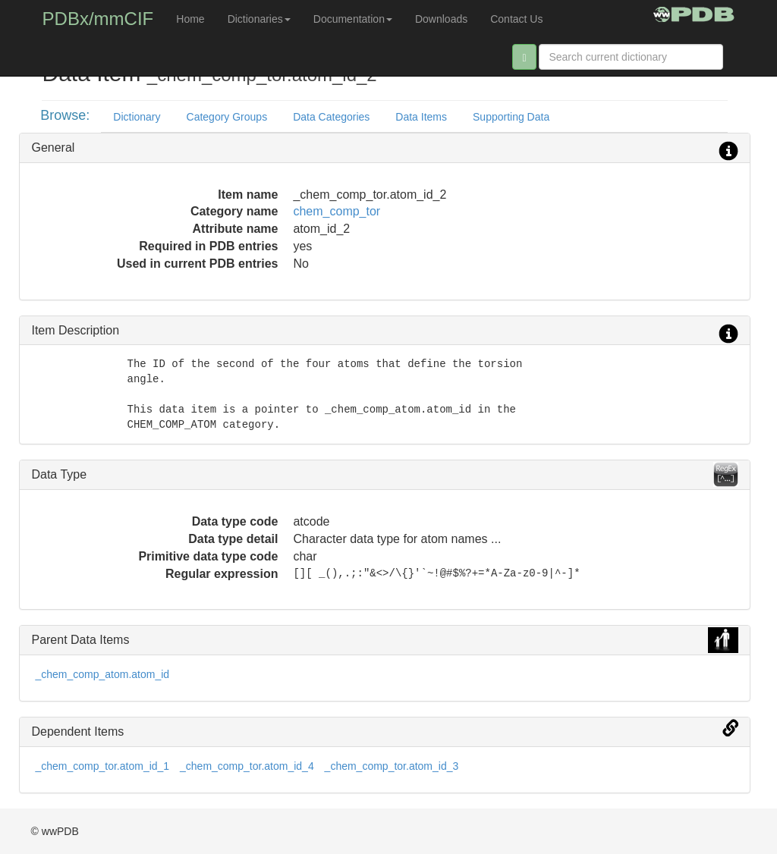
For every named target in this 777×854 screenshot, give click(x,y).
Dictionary (136, 117)
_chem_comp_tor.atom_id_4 (247, 766)
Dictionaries (259, 19)
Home (190, 19)
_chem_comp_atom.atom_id (102, 674)
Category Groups (227, 117)
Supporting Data (511, 117)
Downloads (441, 19)
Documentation (352, 19)
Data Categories (331, 117)
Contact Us (516, 19)
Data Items (421, 117)
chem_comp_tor (336, 211)
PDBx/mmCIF (98, 18)
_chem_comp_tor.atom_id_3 (392, 766)
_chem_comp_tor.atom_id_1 (102, 766)
